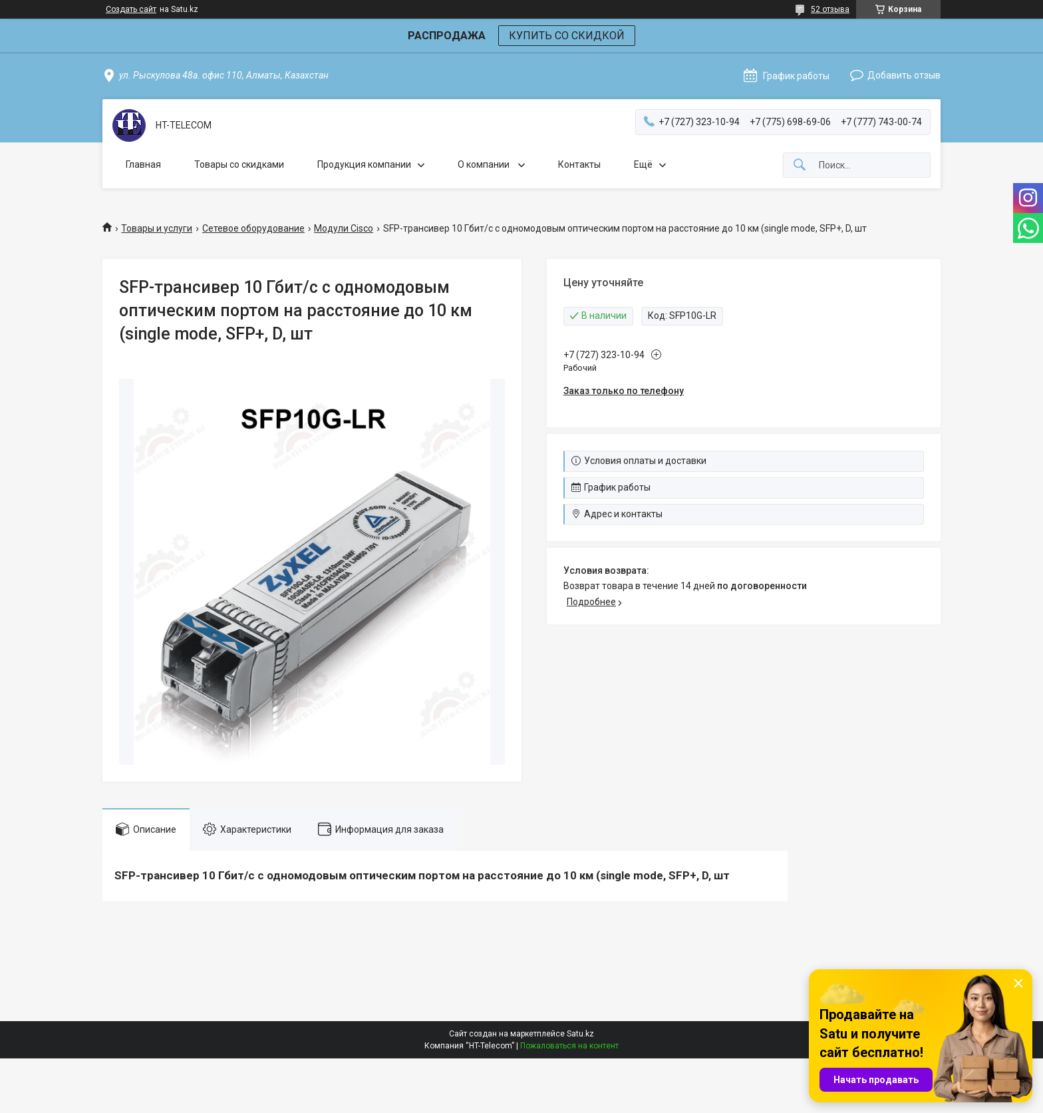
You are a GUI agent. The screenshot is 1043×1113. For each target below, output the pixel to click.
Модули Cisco (343, 228)
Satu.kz (580, 1033)
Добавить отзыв (904, 75)
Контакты (579, 164)
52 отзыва (830, 9)
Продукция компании (364, 164)
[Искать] (799, 165)
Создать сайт (131, 9)
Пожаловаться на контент (569, 1045)
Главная (143, 164)
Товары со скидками (239, 164)
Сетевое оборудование (253, 228)
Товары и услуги (156, 228)
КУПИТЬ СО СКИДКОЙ (567, 35)
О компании (485, 164)
